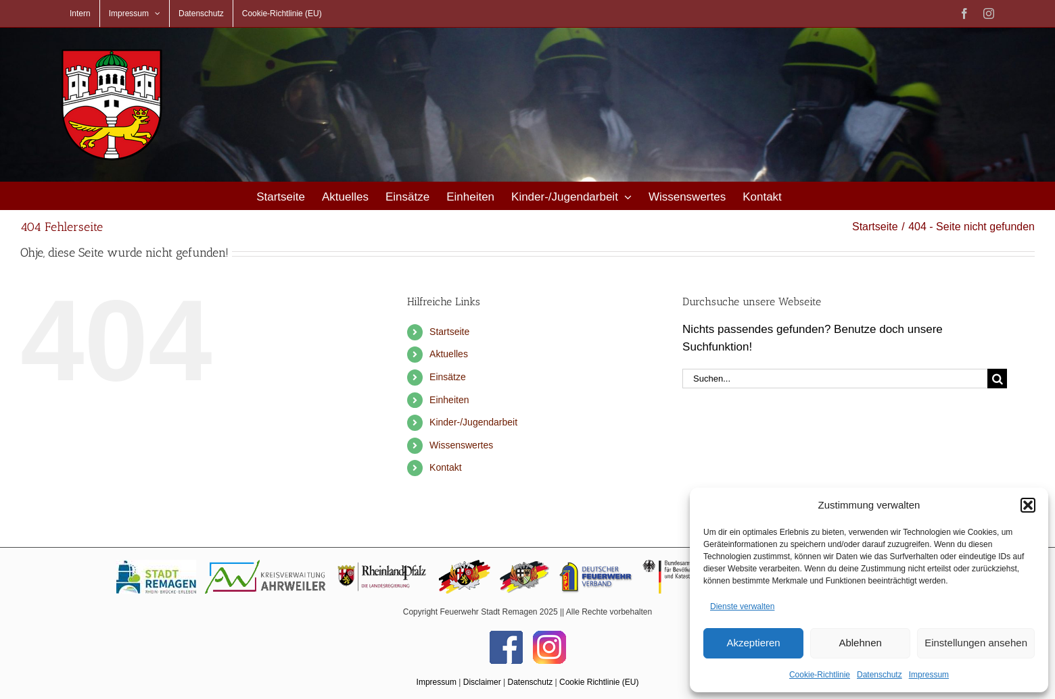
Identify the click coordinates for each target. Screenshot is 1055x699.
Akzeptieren (753, 642)
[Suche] (997, 378)
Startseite (449, 331)
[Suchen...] (834, 378)
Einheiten (449, 399)
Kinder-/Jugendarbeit (473, 422)
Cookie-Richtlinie (819, 674)
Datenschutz (879, 674)
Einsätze (447, 376)
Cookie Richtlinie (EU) (598, 682)
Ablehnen (860, 642)
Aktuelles (448, 353)
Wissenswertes (461, 445)
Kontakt (445, 467)
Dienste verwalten (742, 606)
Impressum (929, 674)
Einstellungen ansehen (975, 642)
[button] (1028, 505)
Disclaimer (482, 682)
